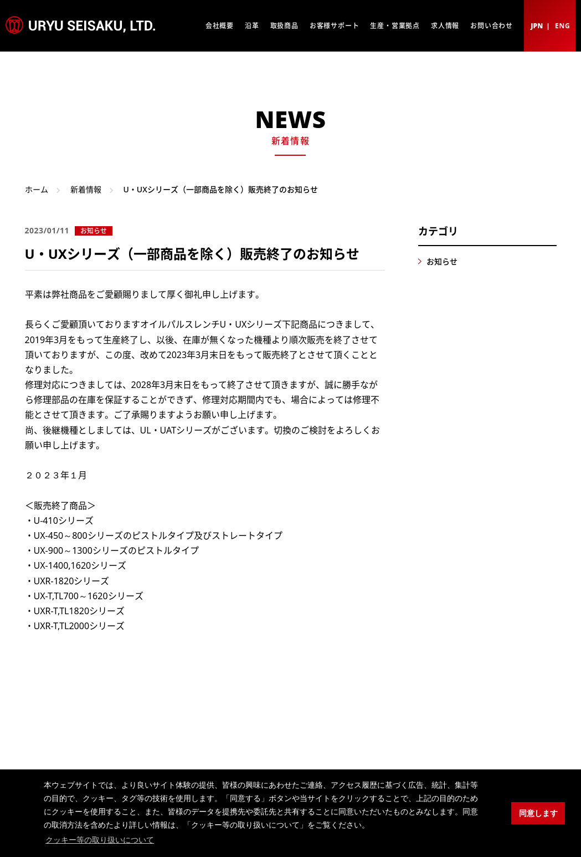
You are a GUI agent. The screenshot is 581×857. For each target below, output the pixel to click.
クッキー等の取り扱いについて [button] (99, 839)
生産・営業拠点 (395, 25)
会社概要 (219, 25)
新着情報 (85, 189)
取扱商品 (284, 25)
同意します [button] (538, 813)
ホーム (36, 189)
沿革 (252, 25)
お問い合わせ (491, 25)
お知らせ (441, 261)
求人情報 (445, 25)
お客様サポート (334, 25)
